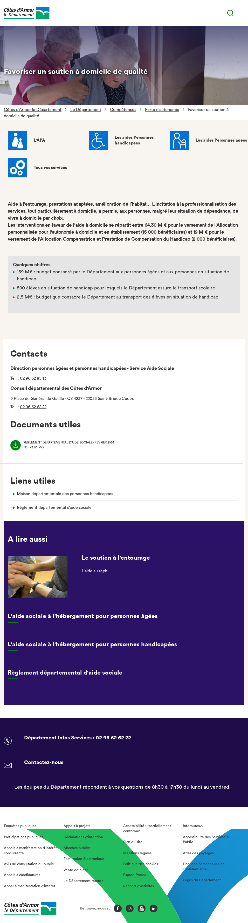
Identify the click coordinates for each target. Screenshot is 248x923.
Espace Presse (134, 875)
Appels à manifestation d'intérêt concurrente (30, 850)
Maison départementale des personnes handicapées (65, 494)
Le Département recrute (84, 881)
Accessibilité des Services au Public (206, 839)
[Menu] (241, 13)
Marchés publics (77, 848)
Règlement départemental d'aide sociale (54, 507)
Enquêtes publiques (20, 826)
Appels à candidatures (22, 875)
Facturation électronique (84, 859)
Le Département (85, 110)
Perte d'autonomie (162, 110)
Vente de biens (76, 870)
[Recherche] (230, 13)
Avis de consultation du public (29, 864)
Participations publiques (23, 837)
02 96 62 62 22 (33, 407)
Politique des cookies (140, 864)
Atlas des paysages (198, 853)
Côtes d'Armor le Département (32, 110)
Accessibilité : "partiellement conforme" (147, 828)
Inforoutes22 (193, 826)
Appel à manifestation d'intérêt (29, 886)
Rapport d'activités (138, 886)
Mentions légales (137, 853)
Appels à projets (77, 826)
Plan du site (132, 842)
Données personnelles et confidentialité (203, 866)
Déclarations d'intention (83, 837)
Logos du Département (202, 880)
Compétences (123, 110)
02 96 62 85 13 (33, 378)
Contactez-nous (43, 762)
